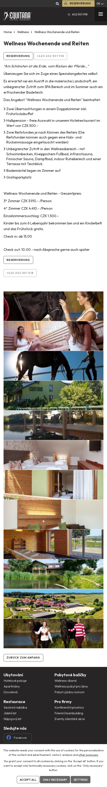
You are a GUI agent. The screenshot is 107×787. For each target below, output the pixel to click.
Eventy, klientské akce (69, 719)
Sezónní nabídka (15, 707)
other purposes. (88, 754)
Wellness (23, 32)
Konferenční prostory (69, 707)
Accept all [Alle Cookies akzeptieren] (28, 779)
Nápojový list (12, 719)
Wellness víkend (65, 681)
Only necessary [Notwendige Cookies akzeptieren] (55, 779)
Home (8, 32)
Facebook (16, 737)
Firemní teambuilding (68, 713)
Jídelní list (10, 713)
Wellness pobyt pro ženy (71, 686)
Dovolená (11, 692)
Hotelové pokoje (15, 681)
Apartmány (12, 686)
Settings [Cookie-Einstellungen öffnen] (80, 779)
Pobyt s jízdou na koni (69, 692)
